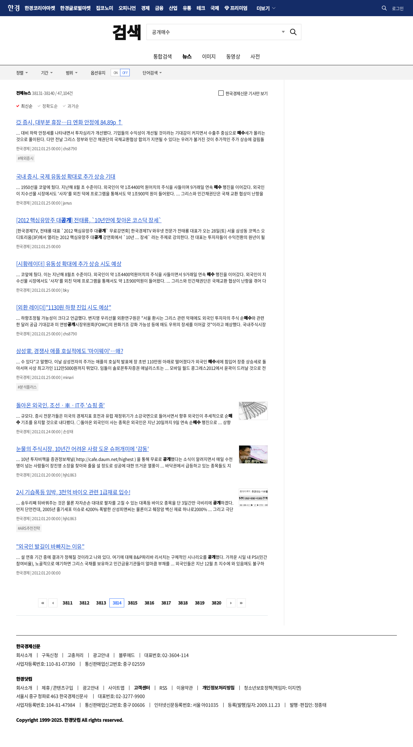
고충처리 (75, 655)
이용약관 (184, 687)
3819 (200, 603)
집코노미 (104, 8)
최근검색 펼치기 (278, 32)
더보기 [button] (263, 8)
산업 (173, 8)
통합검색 (162, 56)
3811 (67, 603)
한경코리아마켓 (40, 8)
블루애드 (127, 655)
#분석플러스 (27, 387)
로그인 (398, 8)
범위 (69, 72)
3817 (166, 603)
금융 (159, 8)
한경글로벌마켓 (75, 8)
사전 (255, 56)
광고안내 (101, 655)
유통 (187, 8)
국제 (214, 8)
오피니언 (127, 8)
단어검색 (150, 72)
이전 (52, 602)
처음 (42, 602)
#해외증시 (25, 158)
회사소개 (24, 655)
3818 (183, 603)
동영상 (233, 56)
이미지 (209, 56)
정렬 (20, 72)
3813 (101, 603)
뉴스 (187, 56)
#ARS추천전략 (29, 528)
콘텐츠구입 (63, 687)
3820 (216, 603)
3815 (132, 603)
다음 (231, 602)
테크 (200, 8)
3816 (149, 603)
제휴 (46, 687)
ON (116, 72)
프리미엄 (238, 8)
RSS (163, 687)
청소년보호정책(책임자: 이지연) (272, 687)
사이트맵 (116, 687)
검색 (126, 32)
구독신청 (50, 655)
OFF (125, 72)
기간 (44, 72)
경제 (145, 8)
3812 (84, 603)
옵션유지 (98, 72)
